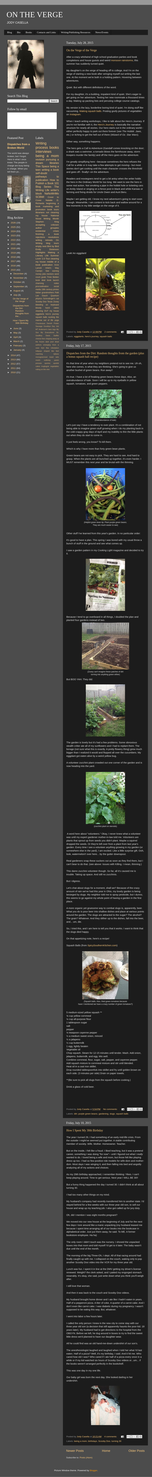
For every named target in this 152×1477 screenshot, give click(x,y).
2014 (13, 355)
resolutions (53, 237)
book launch (53, 280)
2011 (13, 368)
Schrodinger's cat (51, 298)
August (17, 290)
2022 (13, 240)
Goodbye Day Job (51, 326)
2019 (13, 253)
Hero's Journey (106, 124)
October (17, 282)
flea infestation (52, 348)
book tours (53, 209)
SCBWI (40, 196)
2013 (13, 359)
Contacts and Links (46, 32)
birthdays (92, 1441)
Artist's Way (52, 268)
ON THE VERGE (35, 14)
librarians (40, 212)
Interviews (43, 152)
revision (40, 159)
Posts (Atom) (86, 1457)
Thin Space (42, 166)
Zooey (56, 302)
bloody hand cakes (47, 308)
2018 (13, 257)
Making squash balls (90, 111)
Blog (9, 32)
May (15, 332)
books (54, 147)
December (18, 273)
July (15, 295)
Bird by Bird (53, 246)
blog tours (52, 243)
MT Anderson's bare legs (46, 329)
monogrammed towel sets (47, 357)
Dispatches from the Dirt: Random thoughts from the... (21, 310)
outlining (47, 360)
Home (106, 1450)
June (16, 328)
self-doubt (41, 173)
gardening (103, 1114)
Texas (50, 302)
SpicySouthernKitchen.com (102, 945)
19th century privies (50, 289)
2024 (13, 231)
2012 (13, 364)
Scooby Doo (104, 1441)
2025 (13, 227)
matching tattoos (47, 354)
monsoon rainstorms (122, 60)
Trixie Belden (53, 277)
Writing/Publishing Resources (75, 32)
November (18, 278)
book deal (40, 280)
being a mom (80, 1441)
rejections (40, 237)
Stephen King (47, 221)
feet (42, 348)
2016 (13, 265)
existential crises (47, 231)
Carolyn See (42, 271)
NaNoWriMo (51, 193)
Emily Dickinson (47, 249)
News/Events (101, 32)
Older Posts (136, 1450)
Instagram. (76, 114)
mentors (50, 274)
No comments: (110, 1109)
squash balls (106, 336)
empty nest (41, 246)
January (17, 350)
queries (47, 363)
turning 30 (116, 1441)
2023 (13, 235)
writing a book (50, 169)
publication (47, 265)
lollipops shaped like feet (47, 351)
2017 (13, 261)
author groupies (47, 228)
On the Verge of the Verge (81, 50)
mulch (38, 360)
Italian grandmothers (45, 292)
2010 (13, 372)
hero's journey (91, 336)
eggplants (79, 336)
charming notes (47, 283)
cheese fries (40, 339)
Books (29, 32)
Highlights (40, 252)
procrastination (42, 286)
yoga (57, 320)
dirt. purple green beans (85, 1114)
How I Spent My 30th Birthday (84, 1130)
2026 (13, 222)
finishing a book (47, 234)
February (18, 345)
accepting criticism (47, 225)
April (15, 337)
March (16, 341)
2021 (13, 244)
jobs (44, 274)
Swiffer (56, 336)
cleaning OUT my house (47, 311)
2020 (13, 248)
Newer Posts (75, 1450)
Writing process (42, 145)
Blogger (93, 1470)
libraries (54, 162)
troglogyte (45, 366)
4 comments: (111, 1436)
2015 (13, 270)
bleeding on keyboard (47, 305)
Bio (19, 32)
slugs (112, 1114)
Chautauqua (40, 323)
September (19, 286)
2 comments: (111, 332)
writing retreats (44, 240)
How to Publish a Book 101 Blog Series (47, 183)
